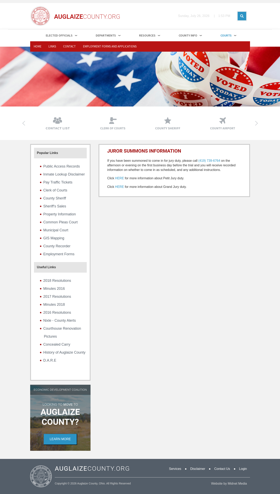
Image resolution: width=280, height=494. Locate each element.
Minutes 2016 (54, 289)
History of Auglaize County (64, 352)
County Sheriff (54, 198)
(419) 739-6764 (209, 160)
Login (243, 468)
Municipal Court (55, 230)
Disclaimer (197, 468)
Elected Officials (59, 35)
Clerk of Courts (55, 190)
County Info (188, 35)
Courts (226, 35)
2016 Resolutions (57, 313)
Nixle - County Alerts (59, 320)
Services (175, 468)
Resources (147, 35)
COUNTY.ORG (92, 468)
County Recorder (57, 246)
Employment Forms (59, 254)
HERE (119, 178)
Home (37, 46)
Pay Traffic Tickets (58, 182)
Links (52, 46)
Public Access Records (61, 166)
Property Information (59, 214)
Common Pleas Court (60, 222)
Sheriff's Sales (54, 206)
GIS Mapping (53, 238)
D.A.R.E (49, 360)
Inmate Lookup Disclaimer (64, 174)
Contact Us (222, 468)
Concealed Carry (56, 344)
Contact (69, 46)
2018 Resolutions (57, 281)
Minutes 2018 (54, 305)
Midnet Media (237, 483)
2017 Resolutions (57, 297)
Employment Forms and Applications (110, 46)
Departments (106, 35)
